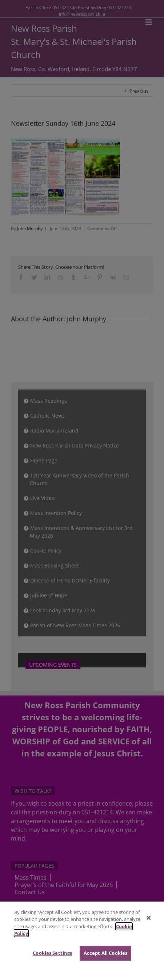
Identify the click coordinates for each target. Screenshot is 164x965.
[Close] (149, 920)
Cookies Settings (52, 955)
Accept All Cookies (105, 955)
